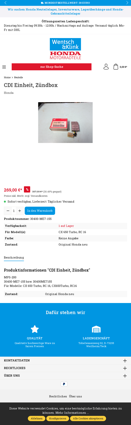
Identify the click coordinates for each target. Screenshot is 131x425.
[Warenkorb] (120, 67)
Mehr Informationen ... (72, 413)
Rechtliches (14, 368)
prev (6, 3)
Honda (8, 93)
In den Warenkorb (40, 210)
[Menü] (4, 67)
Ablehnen (36, 418)
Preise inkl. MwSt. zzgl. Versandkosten (25, 195)
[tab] (14, 257)
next (126, 3)
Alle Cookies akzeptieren (88, 418)
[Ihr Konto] (106, 67)
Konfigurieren (57, 418)
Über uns (12, 375)
